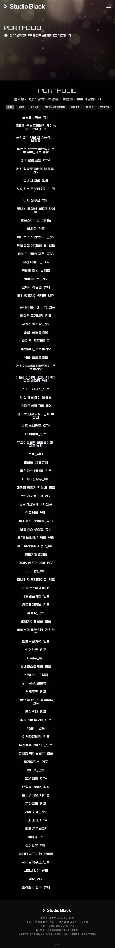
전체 (10, 107)
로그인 (57, 945)
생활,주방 (75, 107)
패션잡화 (89, 107)
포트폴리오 (104, 107)
